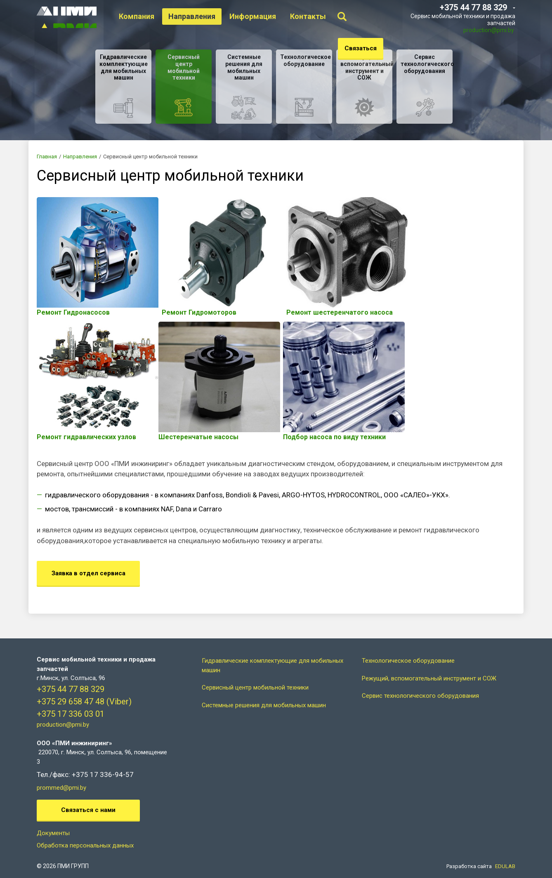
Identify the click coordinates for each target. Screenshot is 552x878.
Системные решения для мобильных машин (264, 696)
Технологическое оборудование (408, 651)
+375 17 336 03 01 (70, 705)
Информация (257, 16)
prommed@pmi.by (61, 778)
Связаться (360, 48)
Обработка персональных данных (85, 836)
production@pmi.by (488, 30)
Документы (53, 824)
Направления (196, 16)
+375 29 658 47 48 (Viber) (84, 692)
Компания (141, 16)
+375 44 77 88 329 (70, 680)
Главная (47, 156)
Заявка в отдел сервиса (88, 564)
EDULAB (505, 857)
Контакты (312, 16)
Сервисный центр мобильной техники (255, 678)
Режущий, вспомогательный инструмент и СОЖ (429, 669)
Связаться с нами (88, 801)
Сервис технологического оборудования (420, 686)
